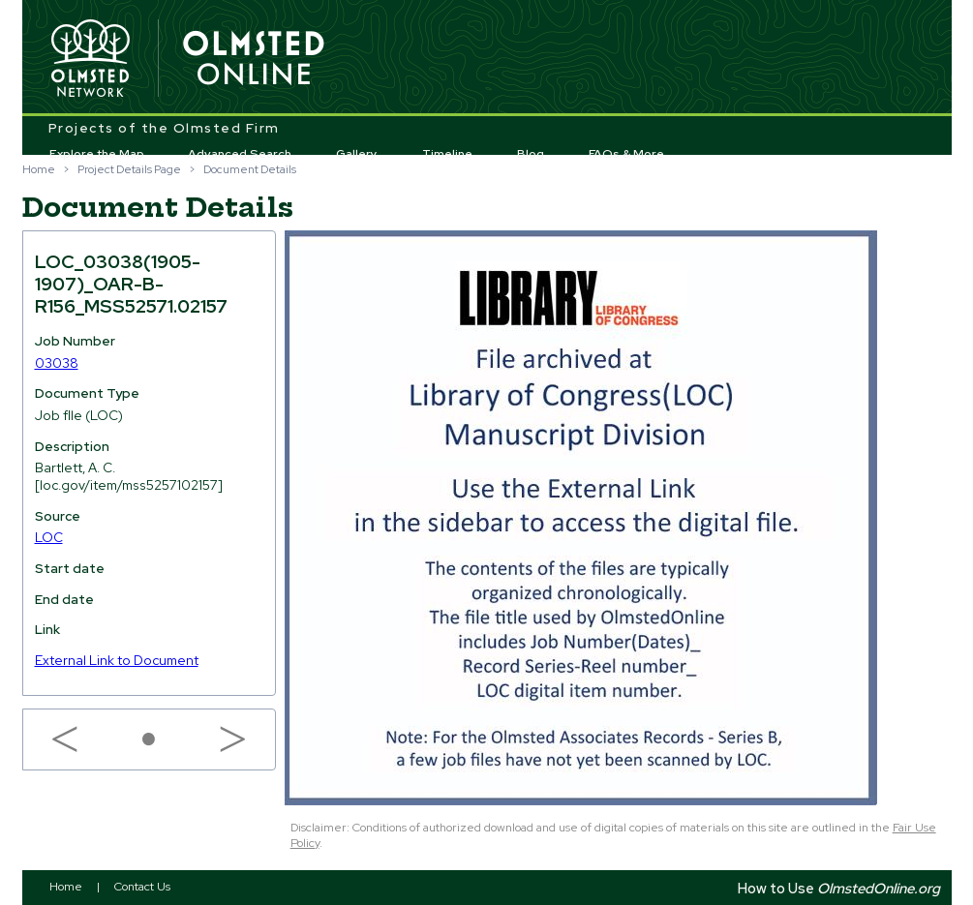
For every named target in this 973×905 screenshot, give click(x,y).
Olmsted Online (254, 59)
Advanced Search (239, 154)
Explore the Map (96, 154)
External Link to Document (116, 660)
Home (38, 169)
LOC (49, 537)
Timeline (447, 154)
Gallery (357, 154)
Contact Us (142, 886)
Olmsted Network (90, 59)
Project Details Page (129, 169)
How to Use (839, 888)
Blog (530, 154)
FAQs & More (626, 154)
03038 (56, 363)
